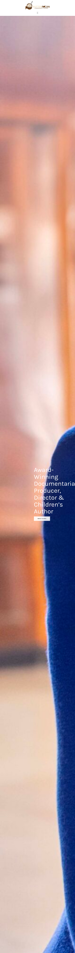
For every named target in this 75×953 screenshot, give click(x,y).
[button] (37, 13)
